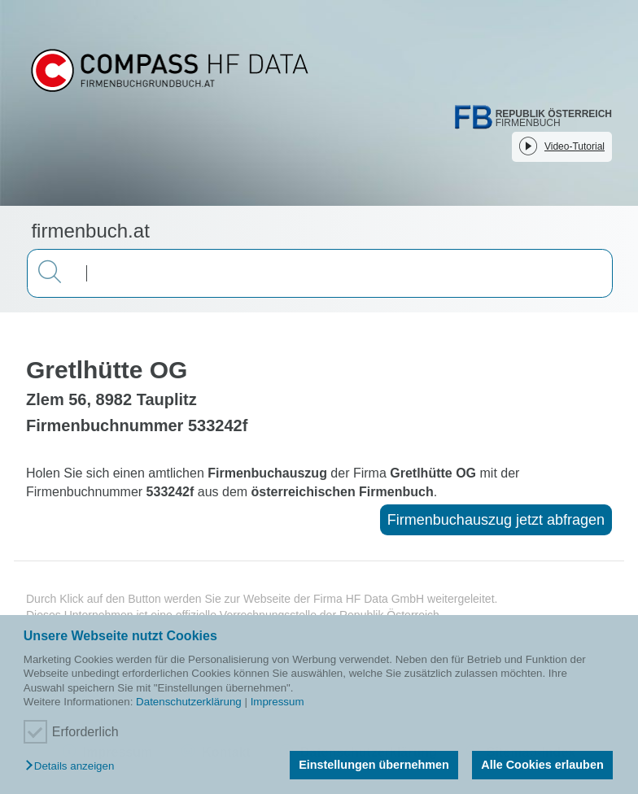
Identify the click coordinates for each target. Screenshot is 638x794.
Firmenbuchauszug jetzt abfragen (496, 520)
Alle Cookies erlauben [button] (542, 764)
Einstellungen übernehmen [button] (374, 764)
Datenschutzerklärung (189, 702)
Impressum (277, 702)
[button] (74, 767)
